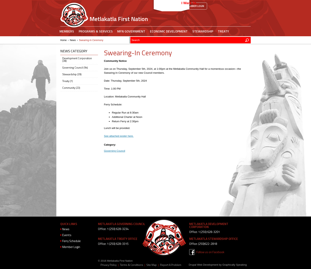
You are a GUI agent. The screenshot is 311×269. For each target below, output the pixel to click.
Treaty (223, 31)
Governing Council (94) (75, 68)
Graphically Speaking (234, 264)
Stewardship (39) (72, 74)
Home (63, 40)
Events (66, 235)
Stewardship (202, 31)
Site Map (151, 265)
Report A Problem (170, 265)
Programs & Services (96, 31)
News (73, 40)
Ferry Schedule (71, 241)
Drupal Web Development (203, 264)
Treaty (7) (67, 81)
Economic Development (169, 31)
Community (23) (71, 88)
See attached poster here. (119, 135)
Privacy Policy (109, 265)
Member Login (195, 6)
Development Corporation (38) (77, 59)
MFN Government (131, 31)
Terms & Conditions (131, 265)
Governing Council (114, 150)
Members (67, 31)
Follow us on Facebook (210, 252)
